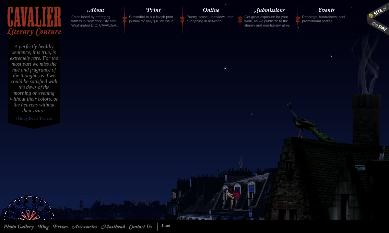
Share (165, 225)
